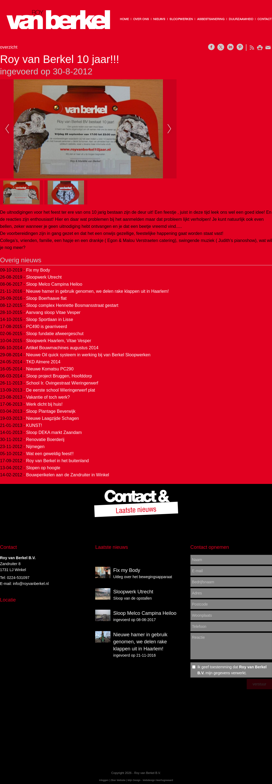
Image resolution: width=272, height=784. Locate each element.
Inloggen (104, 780)
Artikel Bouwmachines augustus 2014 (62, 347)
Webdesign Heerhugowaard (158, 780)
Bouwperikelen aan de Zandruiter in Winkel (67, 475)
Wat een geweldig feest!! (50, 453)
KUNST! (34, 425)
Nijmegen (35, 446)
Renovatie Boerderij (45, 439)
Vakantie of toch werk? (48, 397)
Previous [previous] (7, 129)
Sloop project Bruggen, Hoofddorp (59, 376)
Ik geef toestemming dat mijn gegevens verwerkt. (232, 670)
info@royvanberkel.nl (31, 583)
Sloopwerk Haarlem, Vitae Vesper (58, 340)
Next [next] (169, 129)
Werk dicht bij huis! (44, 404)
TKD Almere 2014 (43, 362)
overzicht (8, 47)
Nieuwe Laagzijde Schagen (52, 418)
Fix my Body (38, 270)
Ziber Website (117, 780)
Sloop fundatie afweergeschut (55, 333)
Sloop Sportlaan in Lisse (49, 319)
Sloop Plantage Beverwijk (50, 411)
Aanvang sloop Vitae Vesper (53, 312)
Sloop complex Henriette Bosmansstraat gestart (72, 305)
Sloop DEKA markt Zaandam (54, 432)
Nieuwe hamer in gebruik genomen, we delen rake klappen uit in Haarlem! (97, 291)
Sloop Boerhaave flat (46, 298)
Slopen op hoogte (43, 467)
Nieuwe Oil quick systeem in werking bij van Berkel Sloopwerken (88, 354)
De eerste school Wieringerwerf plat (60, 390)
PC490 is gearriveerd (46, 326)
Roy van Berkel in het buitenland (57, 460)
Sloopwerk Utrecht (44, 277)
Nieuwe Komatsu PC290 (49, 369)
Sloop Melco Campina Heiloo (54, 284)
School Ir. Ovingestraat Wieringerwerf (62, 383)
